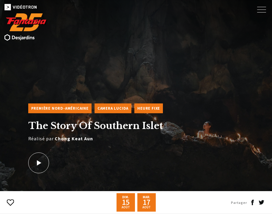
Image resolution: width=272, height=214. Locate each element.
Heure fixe (148, 108)
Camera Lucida (113, 108)
